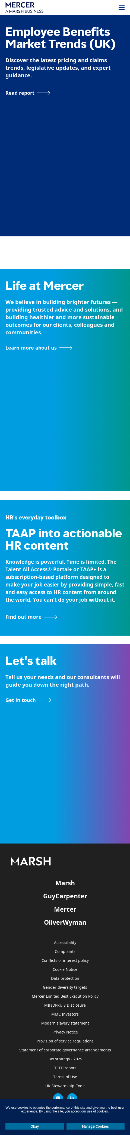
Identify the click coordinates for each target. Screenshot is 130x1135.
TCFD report (65, 1068)
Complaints (65, 952)
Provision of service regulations (65, 1041)
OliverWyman (65, 922)
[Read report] (27, 93)
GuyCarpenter (65, 896)
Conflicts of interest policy (65, 960)
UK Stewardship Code (65, 1086)
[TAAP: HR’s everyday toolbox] (65, 617)
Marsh (65, 883)
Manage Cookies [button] (95, 1126)
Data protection (65, 978)
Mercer (65, 909)
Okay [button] (34, 1126)
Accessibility (65, 943)
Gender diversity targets (65, 987)
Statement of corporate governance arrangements (65, 1050)
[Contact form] (28, 700)
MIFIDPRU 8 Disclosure (65, 1005)
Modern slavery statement (65, 1023)
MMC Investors (65, 1014)
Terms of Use (65, 1077)
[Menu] (122, 8)
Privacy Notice (65, 1032)
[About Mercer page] (38, 348)
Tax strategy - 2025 (65, 1059)
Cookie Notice (65, 969)
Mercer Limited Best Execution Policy (65, 996)
